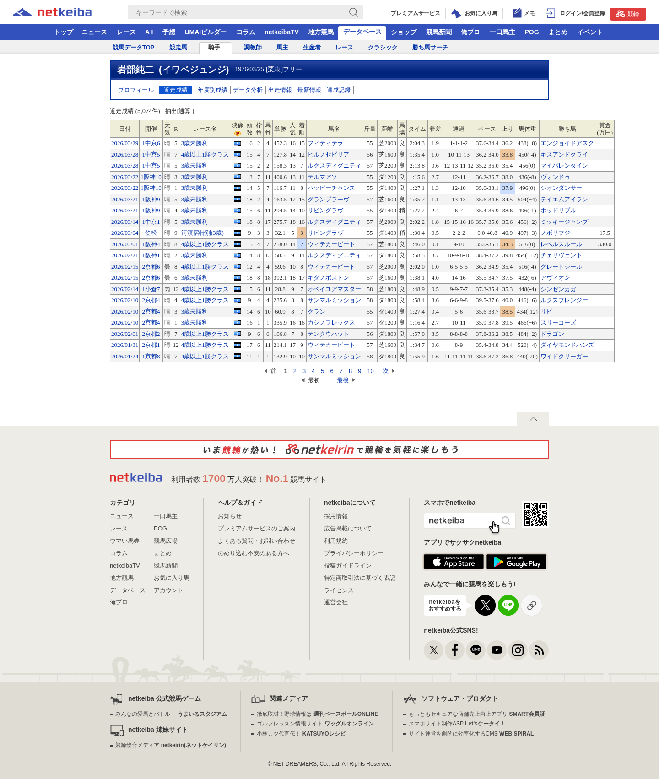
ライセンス (339, 590)
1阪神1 (151, 255)
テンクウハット (328, 333)
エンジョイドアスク (567, 143)
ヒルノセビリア (328, 154)
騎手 (214, 47)
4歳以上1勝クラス (205, 154)
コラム (245, 32)
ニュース (94, 32)
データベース (362, 31)
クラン (316, 311)
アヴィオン (555, 277)
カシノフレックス (331, 322)
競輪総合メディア (170, 745)
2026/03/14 (124, 221)
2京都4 (151, 300)
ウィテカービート (331, 244)
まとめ (557, 32)
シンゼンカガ (558, 289)
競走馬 (178, 47)
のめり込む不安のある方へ (253, 553)
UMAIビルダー (205, 32)
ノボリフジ (555, 232)
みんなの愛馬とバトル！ (171, 714)
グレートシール (561, 266)
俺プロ (470, 32)
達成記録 (339, 90)
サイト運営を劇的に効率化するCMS (471, 733)
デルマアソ (322, 176)
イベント (590, 32)
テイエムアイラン (564, 199)
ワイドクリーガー (564, 356)
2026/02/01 (124, 333)
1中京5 (151, 154)
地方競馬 (321, 32)
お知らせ (230, 516)
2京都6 (151, 266)
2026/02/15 (124, 266)
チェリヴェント (561, 255)
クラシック (383, 47)
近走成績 (176, 90)
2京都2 (151, 333)
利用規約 (336, 540)
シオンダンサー (561, 187)
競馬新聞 (439, 32)
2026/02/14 (124, 289)
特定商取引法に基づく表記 (359, 577)
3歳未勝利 (194, 143)
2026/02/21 (124, 255)
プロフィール (136, 90)
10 (370, 371)
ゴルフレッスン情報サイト (315, 723)
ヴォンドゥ (555, 176)
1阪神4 (151, 244)
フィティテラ (325, 143)
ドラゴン (552, 333)
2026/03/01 (124, 244)
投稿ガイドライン (348, 565)
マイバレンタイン (564, 165)
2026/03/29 (124, 143)
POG (531, 32)
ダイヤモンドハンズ (567, 344)
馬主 (282, 47)
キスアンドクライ (564, 154)
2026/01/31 (124, 344)
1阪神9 (151, 199)
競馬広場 (166, 540)
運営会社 (336, 602)
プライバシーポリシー (354, 553)
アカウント (169, 590)
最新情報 (309, 90)
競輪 (627, 13)
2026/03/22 (124, 176)
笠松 (151, 232)
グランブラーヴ (328, 199)
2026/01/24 (124, 356)
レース (126, 32)
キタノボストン (328, 277)
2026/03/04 (124, 232)
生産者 (312, 47)
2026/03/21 (124, 199)
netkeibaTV (282, 32)
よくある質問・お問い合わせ (256, 540)
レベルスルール (561, 244)
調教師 (253, 47)
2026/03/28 (124, 154)
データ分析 (248, 90)
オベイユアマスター (334, 289)
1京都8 (151, 356)
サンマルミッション (334, 300)
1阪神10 (151, 176)
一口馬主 (502, 32)
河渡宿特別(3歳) (202, 232)
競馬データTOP (134, 47)
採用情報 (336, 516)
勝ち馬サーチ (430, 47)
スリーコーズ (558, 322)
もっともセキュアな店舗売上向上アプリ (477, 714)
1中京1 (151, 221)
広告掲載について (348, 528)
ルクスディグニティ (334, 165)
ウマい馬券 (125, 540)
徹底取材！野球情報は (317, 714)
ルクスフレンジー (564, 300)
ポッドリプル (558, 210)
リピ (546, 311)
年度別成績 (212, 90)
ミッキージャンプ (564, 221)
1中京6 (151, 143)
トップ (63, 32)
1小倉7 (151, 289)
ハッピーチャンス (331, 187)
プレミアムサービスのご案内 (256, 528)
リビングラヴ (325, 210)
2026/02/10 (124, 300)
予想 (168, 32)
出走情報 (280, 90)
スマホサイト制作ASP (457, 723)
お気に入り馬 (171, 577)
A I (149, 32)
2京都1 (151, 344)
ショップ (403, 32)
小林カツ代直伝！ (301, 733)
